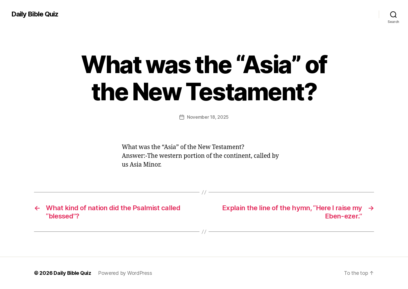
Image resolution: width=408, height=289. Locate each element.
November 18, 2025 (208, 117)
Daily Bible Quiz (34, 14)
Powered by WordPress (125, 273)
